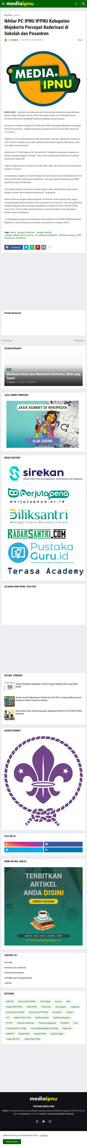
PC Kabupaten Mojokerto (46, 235)
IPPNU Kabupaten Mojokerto (58, 125)
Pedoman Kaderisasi (25, 1023)
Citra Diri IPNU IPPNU (27, 1001)
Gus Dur (58, 1001)
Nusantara (25, 1114)
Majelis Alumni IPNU (22, 1018)
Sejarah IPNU (24, 1034)
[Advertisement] (43, 281)
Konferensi (57, 1012)
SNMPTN (10, 1034)
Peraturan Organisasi (47, 1023)
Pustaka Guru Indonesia (15, 967)
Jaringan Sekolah (44, 232)
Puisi (76, 1023)
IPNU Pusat (46, 1007)
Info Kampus (60, 1007)
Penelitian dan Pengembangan (18, 978)
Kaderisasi (75, 1007)
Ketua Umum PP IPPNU (38, 1012)
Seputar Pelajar (57, 1034)
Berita (16, 15)
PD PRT (9, 1023)
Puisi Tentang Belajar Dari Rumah (44, 1028)
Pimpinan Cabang (67, 235)
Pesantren (65, 1023)
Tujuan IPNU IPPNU (32, 1039)
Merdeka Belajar (42, 1018)
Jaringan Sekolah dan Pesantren (19, 235)
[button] (3, 3)
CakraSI (7, 983)
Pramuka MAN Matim (14, 973)
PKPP (78, 235)
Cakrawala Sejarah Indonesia (61, 1114)
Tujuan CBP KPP (13, 1039)
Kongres (69, 1012)
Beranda (8, 15)
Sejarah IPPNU (40, 1034)
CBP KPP (10, 1001)
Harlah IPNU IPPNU (14, 1007)
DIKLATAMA (45, 1001)
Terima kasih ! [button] (12, 1141)
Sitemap (44, 1135)
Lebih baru (7, 340)
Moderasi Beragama (61, 1018)
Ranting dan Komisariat (15, 238)
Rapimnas (67, 1028)
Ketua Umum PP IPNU (15, 1012)
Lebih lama (79, 340)
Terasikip (8, 962)
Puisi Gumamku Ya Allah (16, 1028)
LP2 (7, 1018)
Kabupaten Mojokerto (32, 119)
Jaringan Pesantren (26, 232)
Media (5, 1111)
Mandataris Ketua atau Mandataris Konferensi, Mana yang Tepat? (43, 376)
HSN (68, 1001)
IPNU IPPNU (32, 1007)
